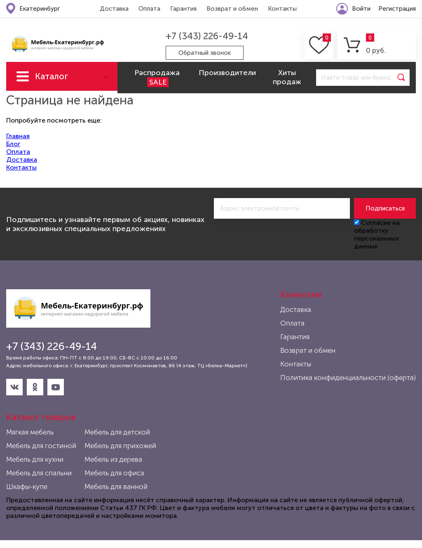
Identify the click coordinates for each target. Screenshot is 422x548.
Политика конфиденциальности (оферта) (348, 377)
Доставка (114, 8)
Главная (18, 136)
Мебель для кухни (34, 459)
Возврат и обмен (232, 8)
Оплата (149, 8)
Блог (13, 144)
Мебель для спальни (39, 473)
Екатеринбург (39, 8)
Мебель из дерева (113, 459)
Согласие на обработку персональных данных (377, 234)
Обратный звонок (204, 53)
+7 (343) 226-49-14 (207, 36)
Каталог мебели (51, 81)
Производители (227, 72)
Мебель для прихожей (120, 446)
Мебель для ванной (116, 486)
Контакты (282, 8)
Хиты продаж (287, 77)
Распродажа (157, 77)
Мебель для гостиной (41, 446)
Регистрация (397, 8)
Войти (361, 8)
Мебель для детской (117, 432)
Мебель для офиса (114, 473)
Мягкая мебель (30, 432)
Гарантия (183, 8)
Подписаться (385, 208)
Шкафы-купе (26, 486)
